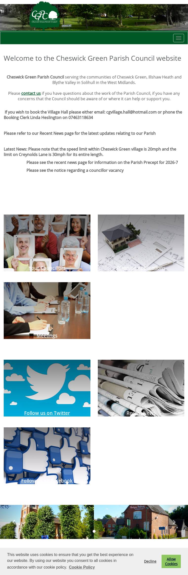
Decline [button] (150, 561)
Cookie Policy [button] (82, 567)
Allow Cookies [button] (171, 561)
